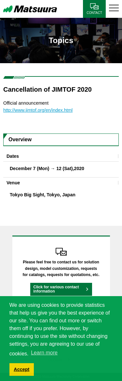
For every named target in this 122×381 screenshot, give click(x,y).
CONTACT (94, 13)
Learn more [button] (44, 352)
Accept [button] (21, 369)
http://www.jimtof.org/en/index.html (38, 110)
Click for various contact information (56, 289)
